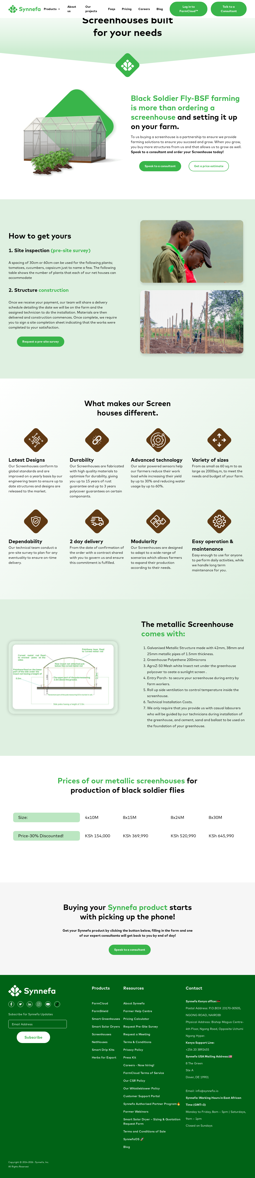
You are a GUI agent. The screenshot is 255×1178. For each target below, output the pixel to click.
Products (101, 988)
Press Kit (129, 1057)
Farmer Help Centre (137, 1011)
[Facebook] (30, 1004)
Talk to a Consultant (229, 9)
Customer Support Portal (141, 1096)
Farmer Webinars (135, 1111)
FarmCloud (100, 1003)
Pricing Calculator (136, 1019)
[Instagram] (11, 1004)
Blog (126, 1147)
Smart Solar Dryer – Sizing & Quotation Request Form (151, 1121)
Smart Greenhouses (106, 1019)
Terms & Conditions (137, 1042)
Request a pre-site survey (40, 341)
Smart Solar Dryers (106, 1026)
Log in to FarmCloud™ (188, 9)
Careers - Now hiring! (138, 1065)
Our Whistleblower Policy (141, 1088)
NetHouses (99, 1042)
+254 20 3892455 (197, 1049)
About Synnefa (134, 1003)
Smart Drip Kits (103, 1050)
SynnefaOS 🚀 (133, 1139)
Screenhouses (101, 1034)
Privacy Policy (133, 1050)
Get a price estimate (208, 166)
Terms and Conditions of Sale (144, 1131)
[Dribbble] (20, 1004)
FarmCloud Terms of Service (143, 1073)
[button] (52, 9)
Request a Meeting (136, 1034)
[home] (24, 9)
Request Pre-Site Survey (140, 1026)
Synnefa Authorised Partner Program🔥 (151, 1104)
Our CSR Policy (134, 1081)
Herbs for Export (104, 1057)
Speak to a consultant (160, 166)
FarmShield (100, 1011)
